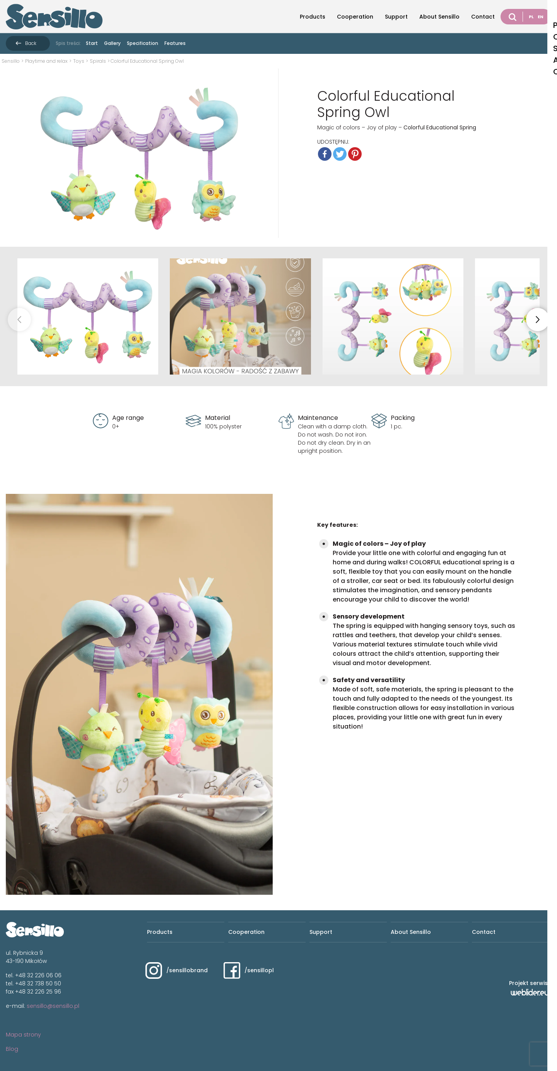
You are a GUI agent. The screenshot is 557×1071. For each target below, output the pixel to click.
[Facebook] (324, 154)
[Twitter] (340, 154)
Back (30, 43)
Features (175, 43)
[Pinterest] (355, 154)
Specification (142, 43)
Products (312, 17)
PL (531, 17)
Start (92, 43)
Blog (12, 1049)
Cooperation (355, 17)
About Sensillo (439, 17)
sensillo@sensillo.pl (53, 1006)
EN (540, 17)
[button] (537, 319)
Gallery (112, 43)
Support (396, 17)
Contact (483, 17)
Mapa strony (23, 1034)
